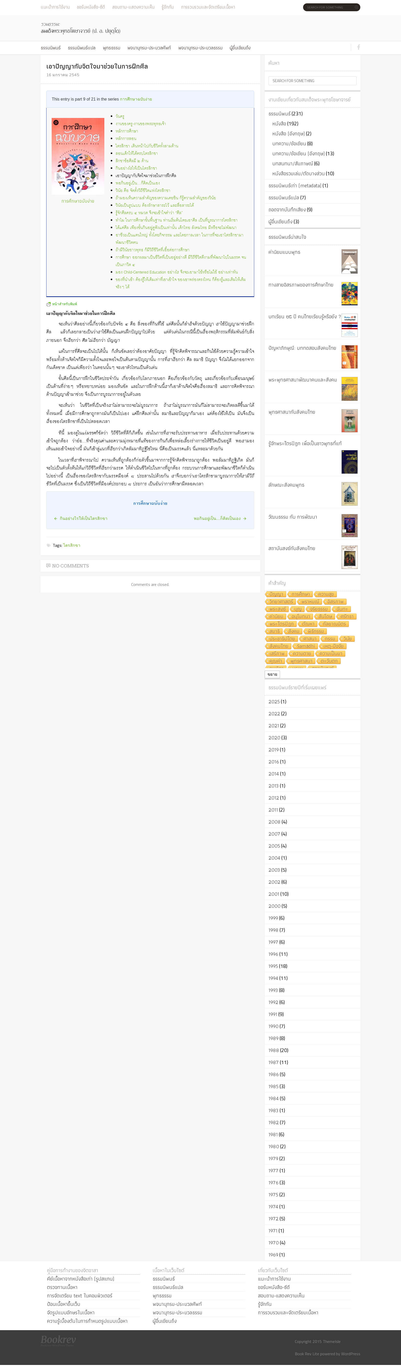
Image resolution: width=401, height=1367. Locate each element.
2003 (274, 870)
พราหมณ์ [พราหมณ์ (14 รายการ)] (310, 602)
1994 (273, 978)
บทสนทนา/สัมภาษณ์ (292, 163)
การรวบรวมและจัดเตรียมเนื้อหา (208, 6)
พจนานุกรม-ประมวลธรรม (200, 47)
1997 (273, 942)
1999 (273, 918)
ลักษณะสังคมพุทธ (286, 485)
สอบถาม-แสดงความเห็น (133, 6)
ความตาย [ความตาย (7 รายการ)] (302, 654)
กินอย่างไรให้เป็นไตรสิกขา (136, 168)
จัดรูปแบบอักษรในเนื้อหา (71, 1312)
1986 (274, 1074)
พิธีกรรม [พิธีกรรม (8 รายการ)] (316, 631)
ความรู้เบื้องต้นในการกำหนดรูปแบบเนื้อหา (87, 1321)
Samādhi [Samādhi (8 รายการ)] (306, 646)
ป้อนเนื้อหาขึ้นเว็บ (63, 1304)
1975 (273, 1194)
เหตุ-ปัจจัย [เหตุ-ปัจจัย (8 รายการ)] (334, 646)
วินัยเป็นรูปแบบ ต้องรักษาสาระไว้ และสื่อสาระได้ (155, 205)
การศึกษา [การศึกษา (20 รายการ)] (301, 594)
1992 (273, 1002)
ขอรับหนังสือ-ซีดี (91, 6)
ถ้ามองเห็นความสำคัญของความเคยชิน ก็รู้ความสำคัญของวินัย (166, 198)
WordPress (350, 1354)
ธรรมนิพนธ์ (51, 47)
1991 (273, 1014)
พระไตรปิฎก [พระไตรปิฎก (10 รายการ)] (282, 624)
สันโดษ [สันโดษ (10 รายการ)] (325, 617)
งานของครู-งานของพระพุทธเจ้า (141, 124)
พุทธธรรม (111, 47)
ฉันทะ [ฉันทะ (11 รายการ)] (342, 609)
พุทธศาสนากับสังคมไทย (292, 412)
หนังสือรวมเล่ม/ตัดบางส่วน (298, 173)
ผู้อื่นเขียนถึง (240, 47)
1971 (273, 1231)
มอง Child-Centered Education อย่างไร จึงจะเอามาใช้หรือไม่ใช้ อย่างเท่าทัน (177, 272)
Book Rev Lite (307, 1354)
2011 (273, 810)
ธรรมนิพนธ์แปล (81, 47)
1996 (273, 954)
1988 (274, 1050)
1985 (274, 1086)
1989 (274, 1038)
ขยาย (272, 674)
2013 (274, 786)
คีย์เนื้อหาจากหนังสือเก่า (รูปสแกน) (80, 1279)
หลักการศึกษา (127, 131)
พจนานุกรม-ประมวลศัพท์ (149, 47)
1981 (273, 1134)
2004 (274, 858)
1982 (274, 1122)
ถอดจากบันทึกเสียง (287, 209)
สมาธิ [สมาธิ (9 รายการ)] (275, 631)
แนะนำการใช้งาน (55, 6)
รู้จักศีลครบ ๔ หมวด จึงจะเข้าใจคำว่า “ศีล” (149, 213)
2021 (274, 725)
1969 (273, 1255)
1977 (274, 1170)
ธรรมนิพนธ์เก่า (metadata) (295, 185)
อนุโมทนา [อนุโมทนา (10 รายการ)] (301, 617)
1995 (273, 966)
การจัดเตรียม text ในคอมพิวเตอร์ (79, 1296)
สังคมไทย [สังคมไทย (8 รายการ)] (279, 646)
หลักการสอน (126, 139)
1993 (273, 990)
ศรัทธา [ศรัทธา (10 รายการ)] (347, 617)
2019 (274, 750)
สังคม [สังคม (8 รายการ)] (293, 631)
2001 (274, 894)
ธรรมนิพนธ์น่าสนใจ (287, 237)
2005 (274, 846)
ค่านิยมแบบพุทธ (284, 252)
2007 (274, 834)
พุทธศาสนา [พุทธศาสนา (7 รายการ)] (302, 661)
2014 (274, 774)
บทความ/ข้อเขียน (289, 143)
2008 (275, 822)
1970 (274, 1243)
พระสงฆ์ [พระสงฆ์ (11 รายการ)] (278, 609)
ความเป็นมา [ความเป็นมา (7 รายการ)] (331, 654)
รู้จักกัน (168, 6)
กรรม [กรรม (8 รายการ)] (330, 639)
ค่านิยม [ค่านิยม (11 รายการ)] (276, 617)
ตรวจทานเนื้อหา (62, 1287)
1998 (274, 930)
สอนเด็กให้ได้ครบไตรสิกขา (137, 153)
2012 (274, 798)
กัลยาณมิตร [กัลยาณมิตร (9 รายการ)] (334, 624)
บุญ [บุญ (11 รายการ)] (298, 609)
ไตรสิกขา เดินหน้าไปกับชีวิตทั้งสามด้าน (147, 146)
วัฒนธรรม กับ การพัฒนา (293, 517)
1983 (274, 1110)
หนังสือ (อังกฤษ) (288, 133)
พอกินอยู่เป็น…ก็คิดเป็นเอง (138, 183)
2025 (274, 701)
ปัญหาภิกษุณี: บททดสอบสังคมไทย (302, 348)
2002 (274, 882)
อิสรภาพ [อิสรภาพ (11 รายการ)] (336, 602)
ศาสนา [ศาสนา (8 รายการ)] (310, 639)
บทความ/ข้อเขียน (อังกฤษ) (298, 153)
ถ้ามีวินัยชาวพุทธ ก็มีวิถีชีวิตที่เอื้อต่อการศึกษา (153, 250)
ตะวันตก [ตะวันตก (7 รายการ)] (329, 661)
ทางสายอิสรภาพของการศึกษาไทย (301, 285)
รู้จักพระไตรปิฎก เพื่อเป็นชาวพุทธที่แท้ (305, 443)
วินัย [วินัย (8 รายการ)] (348, 639)
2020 (274, 738)
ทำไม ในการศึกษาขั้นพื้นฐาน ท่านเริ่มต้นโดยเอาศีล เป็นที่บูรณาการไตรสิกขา (177, 220)
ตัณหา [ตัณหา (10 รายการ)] (308, 624)
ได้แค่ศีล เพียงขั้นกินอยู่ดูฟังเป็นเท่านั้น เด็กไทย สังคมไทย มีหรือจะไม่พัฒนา (176, 228)
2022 (274, 713)
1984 (274, 1098)
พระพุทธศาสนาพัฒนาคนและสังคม (303, 380)
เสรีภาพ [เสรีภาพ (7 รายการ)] (277, 654)
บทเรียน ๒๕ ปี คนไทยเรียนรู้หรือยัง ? (305, 316)
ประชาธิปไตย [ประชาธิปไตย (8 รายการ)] (282, 639)
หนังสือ (279, 123)
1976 (274, 1182)
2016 (274, 762)
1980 (274, 1146)
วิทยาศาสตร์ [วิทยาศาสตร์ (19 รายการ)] (281, 602)
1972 (274, 1219)
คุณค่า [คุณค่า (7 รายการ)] (276, 661)
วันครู (120, 116)
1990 (274, 1026)
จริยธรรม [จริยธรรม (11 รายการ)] (319, 609)
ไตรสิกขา (71, 545)
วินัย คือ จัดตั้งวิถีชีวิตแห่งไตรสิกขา (143, 190)
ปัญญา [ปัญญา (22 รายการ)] (276, 594)
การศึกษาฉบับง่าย (136, 99)
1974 (273, 1206)
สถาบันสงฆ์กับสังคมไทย (292, 548)
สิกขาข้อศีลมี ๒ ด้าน (132, 161)
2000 (275, 906)
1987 (274, 1062)
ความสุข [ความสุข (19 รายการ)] (326, 594)
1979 (273, 1158)
